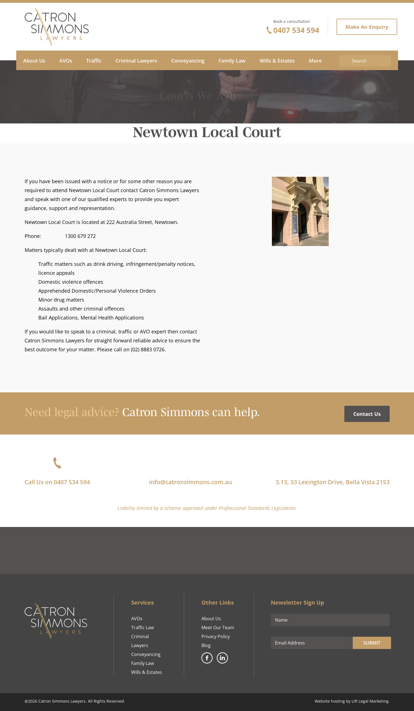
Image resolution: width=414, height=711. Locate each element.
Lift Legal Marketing (370, 701)
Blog (206, 645)
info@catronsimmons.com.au (190, 482)
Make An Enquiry (366, 26)
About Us (211, 618)
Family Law (142, 663)
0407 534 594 (296, 30)
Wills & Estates (146, 672)
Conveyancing (146, 654)
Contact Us (367, 414)
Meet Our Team (217, 627)
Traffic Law (142, 627)
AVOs (136, 618)
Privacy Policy (215, 636)
